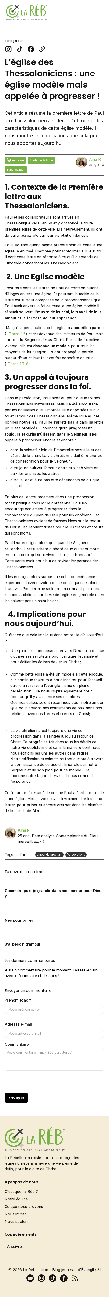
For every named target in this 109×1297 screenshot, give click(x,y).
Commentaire (17, 1044)
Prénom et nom (18, 1000)
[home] (25, 12)
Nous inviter (15, 1214)
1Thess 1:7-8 (17, 364)
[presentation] (40, 1082)
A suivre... (16, 1246)
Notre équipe (16, 1199)
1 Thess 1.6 (16, 333)
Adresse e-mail (18, 1024)
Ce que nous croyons (24, 1206)
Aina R (95, 159)
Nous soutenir (17, 1221)
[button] (98, 12)
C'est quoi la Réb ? (21, 1191)
